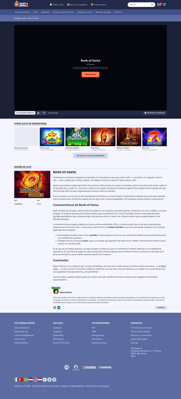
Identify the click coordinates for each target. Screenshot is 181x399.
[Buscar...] (141, 4)
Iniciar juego (90, 74)
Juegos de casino (84, 12)
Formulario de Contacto (141, 327)
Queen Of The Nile (61, 342)
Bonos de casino (22, 12)
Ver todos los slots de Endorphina (90, 156)
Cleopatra (57, 331)
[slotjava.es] (21, 4)
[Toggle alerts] (159, 5)
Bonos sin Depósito (78, 5)
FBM (94, 331)
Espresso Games (99, 342)
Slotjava (17, 18)
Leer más (161, 307)
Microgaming (98, 335)
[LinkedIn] (58, 307)
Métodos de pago (103, 12)
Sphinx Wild (58, 335)
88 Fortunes (58, 339)
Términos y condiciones (141, 335)
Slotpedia (45, 12)
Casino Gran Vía (21, 331)
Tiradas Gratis (100, 5)
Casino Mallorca (21, 342)
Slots (35, 12)
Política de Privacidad (140, 331)
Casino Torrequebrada (24, 335)
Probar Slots (58, 5)
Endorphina (91, 64)
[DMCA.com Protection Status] (115, 367)
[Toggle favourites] (164, 5)
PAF (93, 327)
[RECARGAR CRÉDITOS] (25, 113)
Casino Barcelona (22, 327)
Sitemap (134, 342)
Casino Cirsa (19, 339)
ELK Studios (97, 339)
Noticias (118, 12)
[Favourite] (44, 113)
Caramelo (57, 327)
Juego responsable (139, 339)
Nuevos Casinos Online (63, 12)
